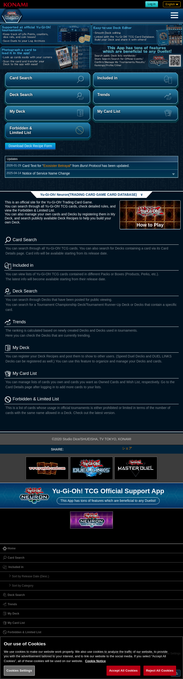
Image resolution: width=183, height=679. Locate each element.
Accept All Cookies (123, 670)
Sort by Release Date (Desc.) (30, 576)
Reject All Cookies (159, 670)
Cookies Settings (19, 670)
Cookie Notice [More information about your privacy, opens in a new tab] (95, 661)
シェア (127, 448)
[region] (91, 657)
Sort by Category (22, 585)
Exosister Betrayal (56, 166)
